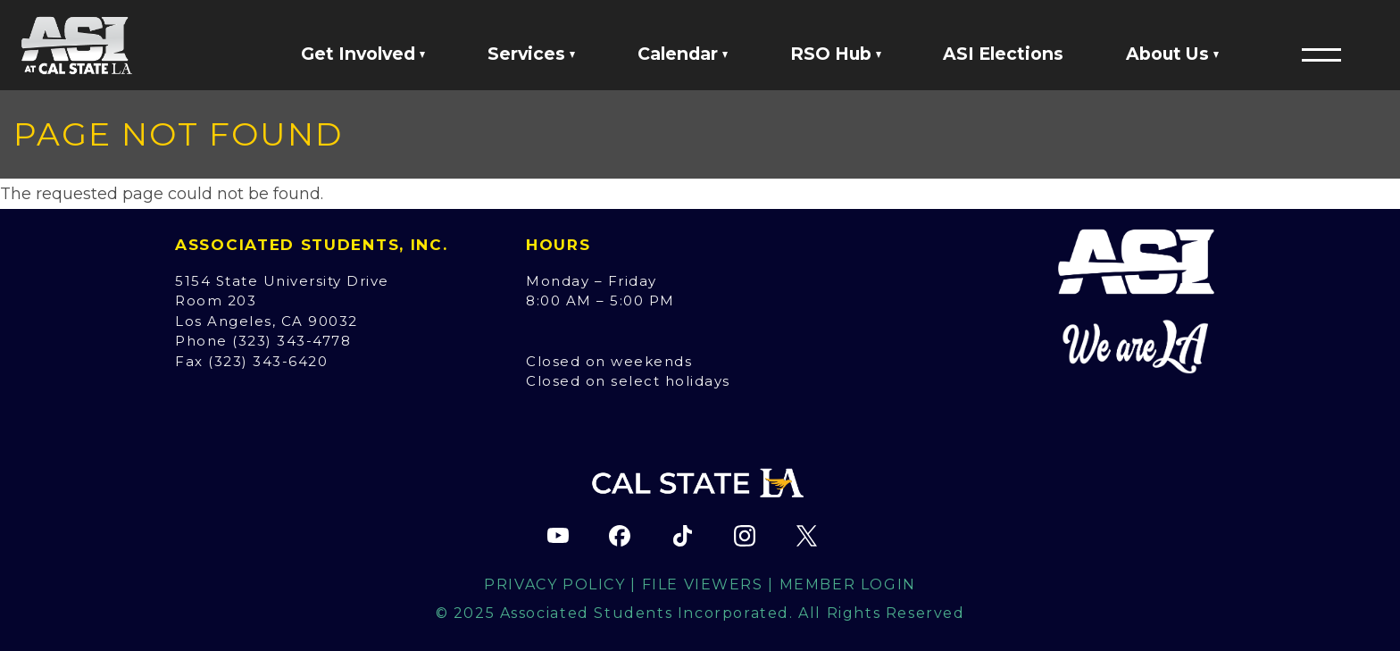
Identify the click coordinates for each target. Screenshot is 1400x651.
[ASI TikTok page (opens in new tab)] (682, 536)
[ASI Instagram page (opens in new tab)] (744, 536)
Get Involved (363, 53)
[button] (1321, 54)
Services (531, 53)
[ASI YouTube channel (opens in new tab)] (558, 536)
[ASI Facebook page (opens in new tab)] (619, 536)
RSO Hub (835, 53)
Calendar (683, 53)
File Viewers (702, 584)
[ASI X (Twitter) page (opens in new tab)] (806, 536)
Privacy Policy (554, 584)
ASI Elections (1003, 53)
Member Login (847, 584)
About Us (1172, 53)
